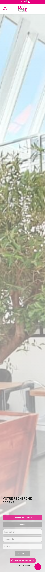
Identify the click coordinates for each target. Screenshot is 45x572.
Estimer (22, 530)
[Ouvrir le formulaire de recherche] (22, 559)
